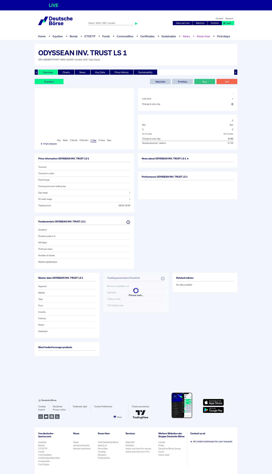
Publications (104, 457)
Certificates (147, 36)
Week (65, 140)
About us (102, 445)
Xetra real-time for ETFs (138, 451)
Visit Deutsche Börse (108, 442)
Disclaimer (57, 406)
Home (42, 36)
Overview (48, 72)
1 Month (74, 140)
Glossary (102, 454)
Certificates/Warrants (49, 457)
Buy (205, 81)
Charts (66, 72)
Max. (109, 140)
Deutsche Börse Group (169, 448)
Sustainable (169, 36)
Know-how (203, 36)
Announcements (81, 445)
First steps (223, 36)
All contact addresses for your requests (211, 441)
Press (161, 445)
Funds (106, 36)
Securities (103, 448)
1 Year (93, 140)
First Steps (43, 464)
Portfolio (215, 23)
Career (161, 442)
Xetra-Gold (163, 454)
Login (227, 23)
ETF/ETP (89, 36)
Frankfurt (49, 81)
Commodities (125, 36)
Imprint (41, 409)
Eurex (161, 451)
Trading (102, 451)
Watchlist (200, 23)
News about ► (165, 158)
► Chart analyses (49, 143)
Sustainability (145, 72)
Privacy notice (59, 409)
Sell (227, 81)
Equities (58, 36)
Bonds (74, 36)
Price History (122, 72)
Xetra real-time (182, 23)
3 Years (101, 140)
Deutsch (229, 18)
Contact (219, 18)
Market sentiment (82, 448)
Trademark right (80, 406)
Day (59, 140)
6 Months (84, 140)
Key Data (100, 72)
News (186, 36)
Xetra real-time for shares (138, 448)
